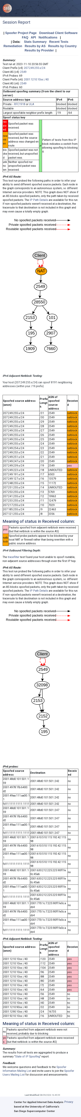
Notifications (48, 37)
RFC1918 (19, 104)
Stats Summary (35, 41)
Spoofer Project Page (21, 33)
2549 (23, 72)
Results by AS (35, 46)
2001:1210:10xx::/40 (36, 79)
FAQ (25, 37)
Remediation (12, 46)
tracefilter (13, 557)
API (33, 37)
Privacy (68, 1102)
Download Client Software (58, 33)
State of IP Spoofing (27, 1056)
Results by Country (62, 46)
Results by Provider (39, 50)
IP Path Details (39, 200)
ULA (31, 104)
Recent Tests (58, 41)
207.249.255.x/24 (34, 68)
